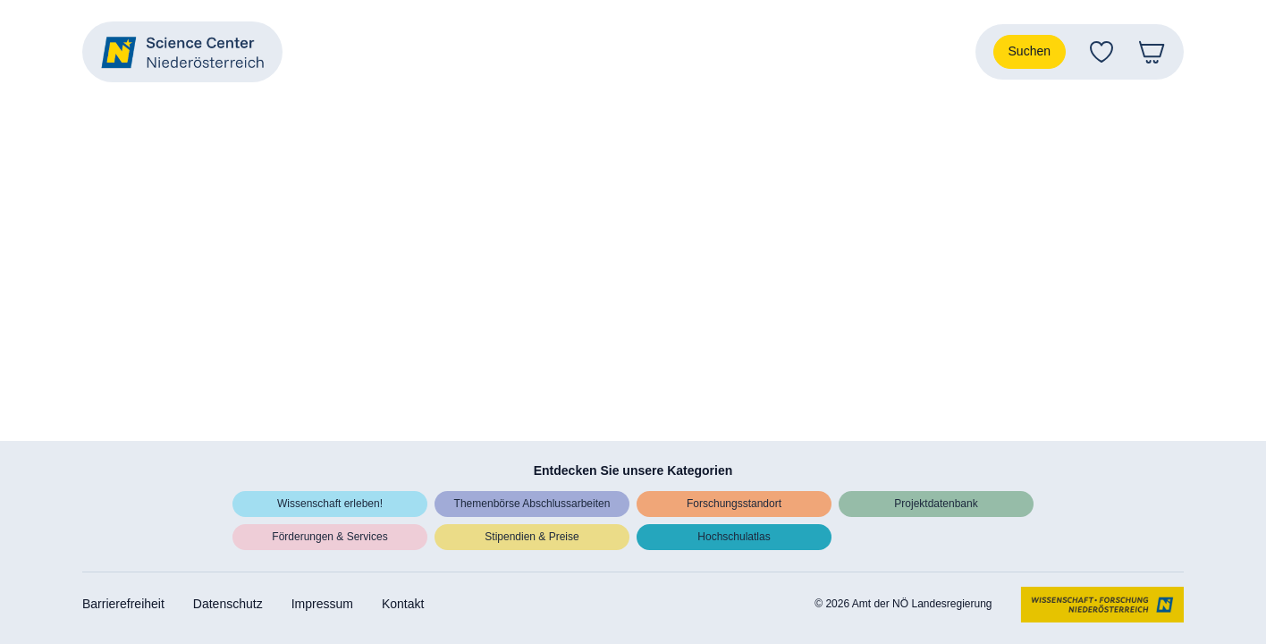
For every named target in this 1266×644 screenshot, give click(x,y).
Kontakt (403, 604)
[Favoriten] (1101, 52)
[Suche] (1029, 52)
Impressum (322, 604)
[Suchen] (1029, 52)
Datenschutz (228, 604)
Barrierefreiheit (123, 604)
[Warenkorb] (1151, 52)
